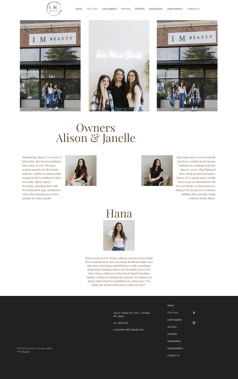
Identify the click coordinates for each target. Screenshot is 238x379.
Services (172, 326)
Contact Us (173, 355)
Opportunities (174, 348)
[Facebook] (194, 312)
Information (174, 341)
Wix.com (25, 351)
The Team (172, 312)
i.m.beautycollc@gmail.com (128, 329)
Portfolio (172, 333)
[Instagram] (194, 322)
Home (170, 305)
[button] (109, 8)
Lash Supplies (174, 319)
